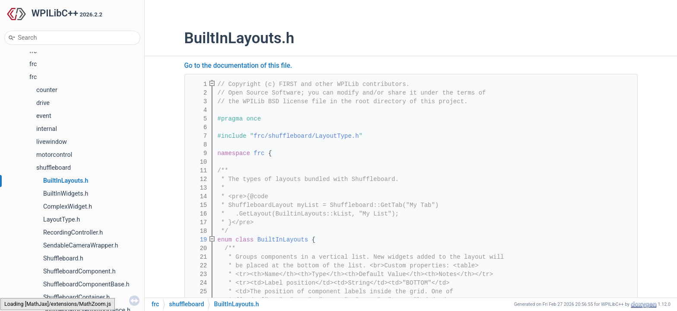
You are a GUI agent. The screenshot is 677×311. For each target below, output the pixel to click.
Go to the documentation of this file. (238, 66)
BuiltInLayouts (282, 239)
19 (198, 239)
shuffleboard (53, 167)
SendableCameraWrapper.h (80, 245)
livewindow (51, 142)
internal (46, 129)
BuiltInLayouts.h (66, 180)
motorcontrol (54, 155)
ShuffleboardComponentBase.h (86, 284)
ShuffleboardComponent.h (79, 271)
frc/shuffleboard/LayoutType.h (306, 136)
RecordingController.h (73, 232)
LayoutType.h (61, 219)
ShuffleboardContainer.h (76, 297)
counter (46, 90)
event (43, 116)
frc (33, 64)
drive (43, 103)
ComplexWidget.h (67, 206)
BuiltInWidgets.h (65, 193)
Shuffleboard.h (63, 258)
